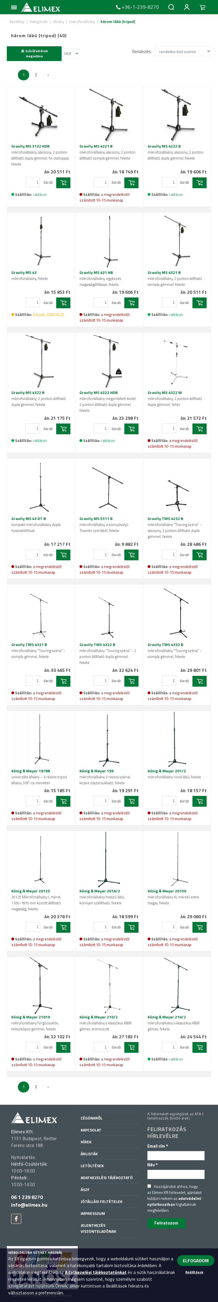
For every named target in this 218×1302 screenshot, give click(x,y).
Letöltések (92, 1166)
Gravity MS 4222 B (176, 152)
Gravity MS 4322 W (175, 398)
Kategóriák (38, 21)
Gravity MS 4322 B (38, 398)
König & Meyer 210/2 (105, 1023)
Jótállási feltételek (101, 1201)
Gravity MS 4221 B (107, 152)
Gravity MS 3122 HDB (40, 155)
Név (152, 1165)
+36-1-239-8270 (137, 7)
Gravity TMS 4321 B (38, 650)
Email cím (157, 1146)
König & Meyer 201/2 (174, 774)
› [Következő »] (48, 75)
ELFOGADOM (196, 1260)
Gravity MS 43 (29, 275)
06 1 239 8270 (27, 1197)
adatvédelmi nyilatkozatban (174, 1201)
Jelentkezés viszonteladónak (98, 1228)
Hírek (86, 1142)
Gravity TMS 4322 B (107, 653)
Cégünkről (91, 1118)
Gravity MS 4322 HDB (108, 401)
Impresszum (93, 1213)
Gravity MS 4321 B (175, 278)
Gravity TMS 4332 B (175, 650)
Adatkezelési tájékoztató (107, 1178)
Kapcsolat (91, 1130)
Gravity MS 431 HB (100, 278)
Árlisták (89, 1154)
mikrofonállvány (82, 21)
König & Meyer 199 (105, 777)
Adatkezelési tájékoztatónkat (96, 1272)
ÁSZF (85, 1189)
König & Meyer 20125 (36, 900)
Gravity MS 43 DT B (35, 524)
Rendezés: (142, 51)
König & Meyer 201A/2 (102, 897)
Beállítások (194, 1272)
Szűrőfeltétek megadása (34, 53)
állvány (58, 21)
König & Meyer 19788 (39, 777)
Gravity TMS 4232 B (175, 527)
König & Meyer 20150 (173, 897)
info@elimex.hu (29, 1205)
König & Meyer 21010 (35, 1023)
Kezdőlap (17, 21)
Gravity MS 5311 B (103, 524)
